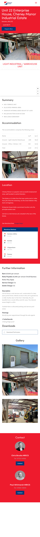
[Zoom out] (38, 91)
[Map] (20, 83)
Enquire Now (9, 29)
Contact (20, 472)
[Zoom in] (38, 88)
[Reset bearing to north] (38, 93)
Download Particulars (13, 340)
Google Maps (18, 223)
